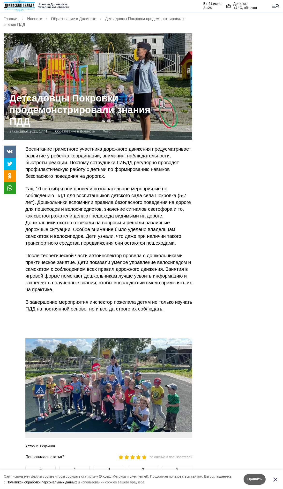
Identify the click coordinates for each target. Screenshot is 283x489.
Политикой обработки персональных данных (42, 482)
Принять (254, 479)
